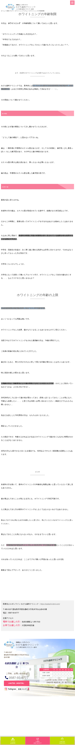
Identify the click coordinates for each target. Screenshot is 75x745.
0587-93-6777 (16, 677)
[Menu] (72, 2)
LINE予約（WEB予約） (16, 683)
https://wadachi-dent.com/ (50, 604)
